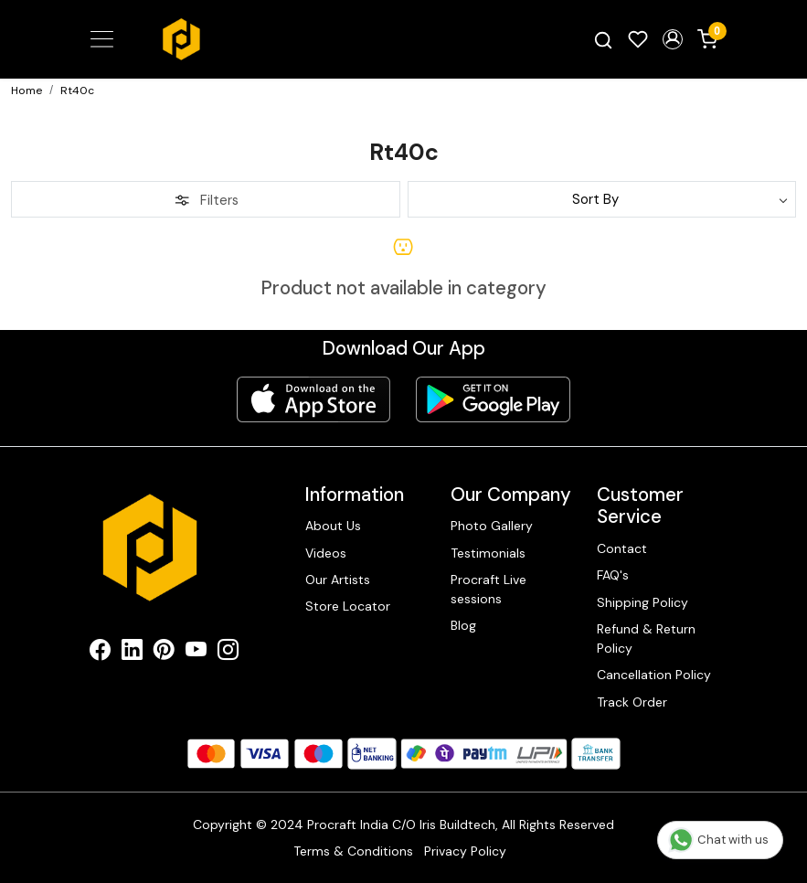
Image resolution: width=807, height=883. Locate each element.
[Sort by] (602, 199)
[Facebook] (100, 653)
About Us (333, 525)
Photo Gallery (492, 525)
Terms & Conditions (353, 851)
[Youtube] (196, 653)
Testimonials (488, 553)
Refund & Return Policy (646, 638)
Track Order (632, 702)
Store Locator (347, 606)
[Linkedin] (132, 653)
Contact (622, 548)
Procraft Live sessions (488, 589)
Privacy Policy (465, 851)
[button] (672, 39)
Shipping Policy (642, 602)
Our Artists (337, 579)
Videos (325, 553)
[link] (603, 39)
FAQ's (613, 575)
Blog (463, 625)
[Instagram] (228, 653)
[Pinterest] (164, 653)
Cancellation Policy (654, 674)
